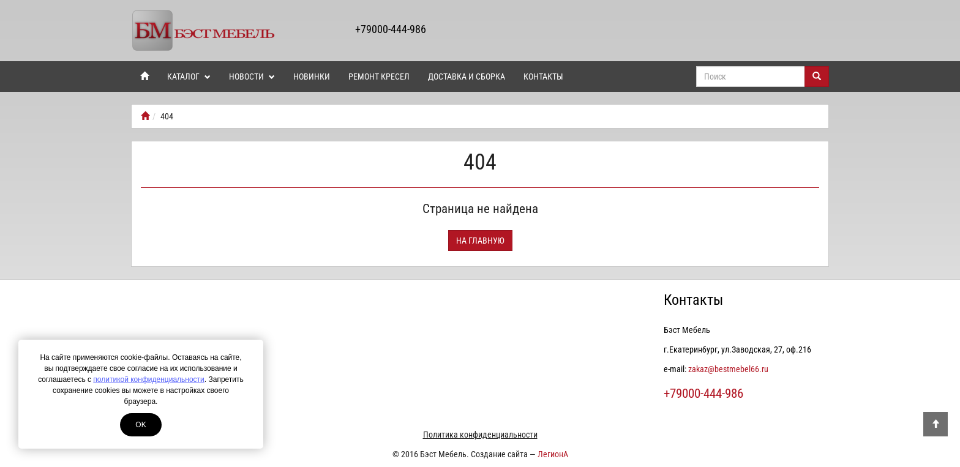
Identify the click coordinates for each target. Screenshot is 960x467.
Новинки (311, 76)
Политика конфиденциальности (480, 434)
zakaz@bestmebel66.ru (728, 369)
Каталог (189, 76)
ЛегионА (553, 454)
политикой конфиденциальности (148, 379)
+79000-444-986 (390, 29)
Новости (252, 76)
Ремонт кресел (379, 76)
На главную (480, 240)
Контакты (543, 76)
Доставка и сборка (466, 76)
